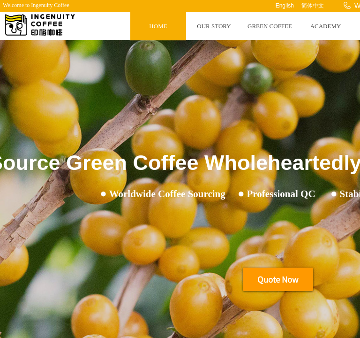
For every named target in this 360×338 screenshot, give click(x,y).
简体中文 (312, 5)
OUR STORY (214, 26)
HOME (158, 26)
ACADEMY (325, 26)
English (285, 5)
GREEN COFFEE (270, 26)
